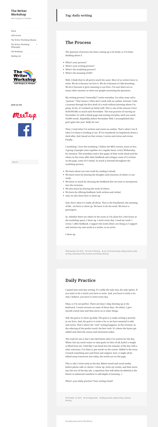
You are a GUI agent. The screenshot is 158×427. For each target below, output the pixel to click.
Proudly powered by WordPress (78, 421)
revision (127, 398)
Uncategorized (91, 398)
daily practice (126, 251)
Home (13, 31)
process (89, 253)
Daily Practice (80, 280)
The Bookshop (17, 51)
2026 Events (16, 35)
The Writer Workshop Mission (23, 40)
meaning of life (78, 253)
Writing (105, 253)
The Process (78, 42)
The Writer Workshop (19, 12)
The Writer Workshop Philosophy (20, 45)
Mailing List (16, 56)
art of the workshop (112, 251)
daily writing (118, 398)
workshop (97, 253)
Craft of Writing (93, 251)
